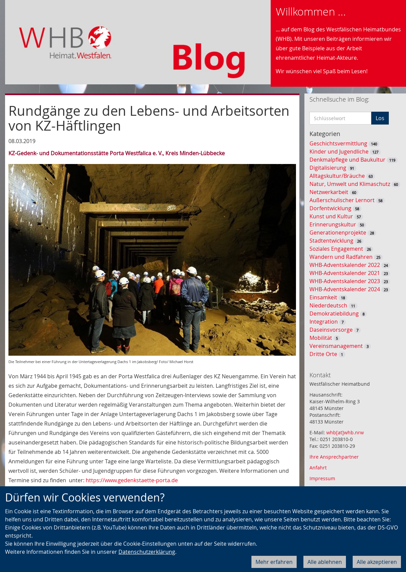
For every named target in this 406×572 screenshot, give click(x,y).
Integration (323, 321)
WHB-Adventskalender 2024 (344, 289)
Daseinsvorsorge (331, 329)
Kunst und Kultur (331, 216)
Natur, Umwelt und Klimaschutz (349, 184)
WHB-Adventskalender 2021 (344, 273)
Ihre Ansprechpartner (334, 457)
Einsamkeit (323, 297)
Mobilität (320, 338)
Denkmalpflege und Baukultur (347, 159)
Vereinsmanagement (336, 346)
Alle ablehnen (324, 562)
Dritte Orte (323, 354)
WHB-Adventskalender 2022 (344, 265)
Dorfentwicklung (330, 208)
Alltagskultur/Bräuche (337, 176)
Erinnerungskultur (332, 224)
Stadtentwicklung (331, 240)
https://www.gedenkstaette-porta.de (132, 480)
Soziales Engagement (336, 248)
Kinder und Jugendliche (339, 151)
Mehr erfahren (274, 562)
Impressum (322, 478)
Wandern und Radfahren (341, 257)
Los (380, 118)
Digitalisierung (327, 167)
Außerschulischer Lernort (342, 200)
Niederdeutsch (328, 305)
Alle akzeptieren (377, 562)
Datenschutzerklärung (146, 551)
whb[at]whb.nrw (345, 432)
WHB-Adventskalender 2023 (344, 281)
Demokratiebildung (334, 313)
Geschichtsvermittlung (338, 143)
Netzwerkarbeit (328, 192)
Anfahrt (318, 467)
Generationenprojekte (337, 232)
